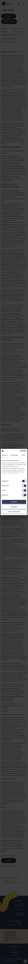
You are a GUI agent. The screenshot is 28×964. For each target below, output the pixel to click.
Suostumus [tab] (5, 455)
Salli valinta (14, 506)
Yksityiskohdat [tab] (14, 455)
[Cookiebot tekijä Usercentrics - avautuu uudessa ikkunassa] (20, 451)
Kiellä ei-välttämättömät (14, 511)
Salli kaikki (14, 501)
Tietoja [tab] (23, 455)
